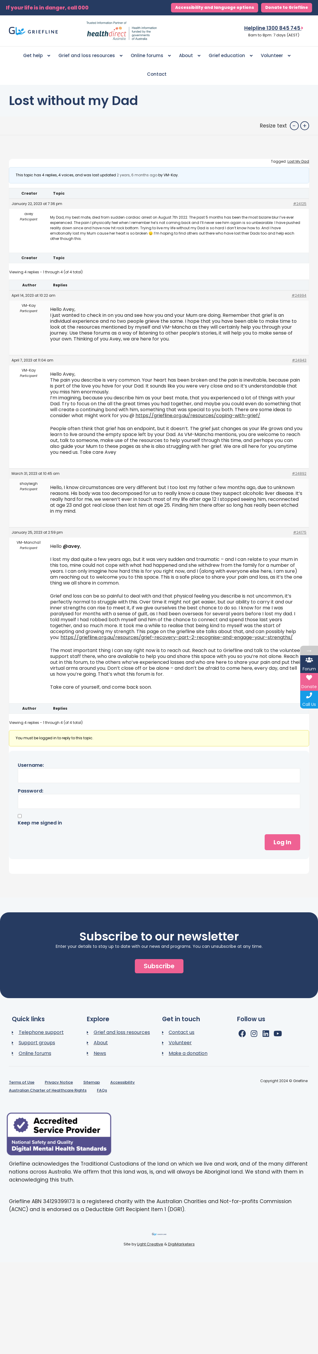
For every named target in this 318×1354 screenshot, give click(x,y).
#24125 (299, 203)
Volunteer (275, 56)
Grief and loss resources (90, 56)
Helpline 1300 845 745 (273, 28)
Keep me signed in (40, 823)
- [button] (294, 126)
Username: (31, 765)
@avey (71, 546)
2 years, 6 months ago (137, 174)
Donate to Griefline (286, 7)
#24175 (299, 532)
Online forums (151, 56)
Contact (157, 74)
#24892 (299, 473)
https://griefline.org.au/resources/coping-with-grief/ (197, 415)
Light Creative (150, 1244)
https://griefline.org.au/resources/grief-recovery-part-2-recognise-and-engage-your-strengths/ (176, 637)
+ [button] (305, 126)
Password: (30, 791)
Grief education (231, 56)
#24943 (299, 360)
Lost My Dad (298, 161)
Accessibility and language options (214, 7)
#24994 (299, 295)
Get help (36, 56)
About (189, 56)
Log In (282, 842)
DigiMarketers (181, 1244)
